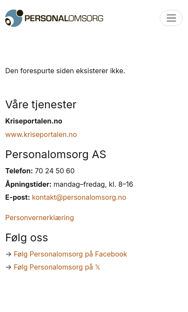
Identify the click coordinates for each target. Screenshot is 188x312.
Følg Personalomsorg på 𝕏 (57, 267)
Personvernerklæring (39, 217)
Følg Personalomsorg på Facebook (70, 254)
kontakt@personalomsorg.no (79, 197)
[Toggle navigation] (171, 18)
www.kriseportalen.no (41, 134)
